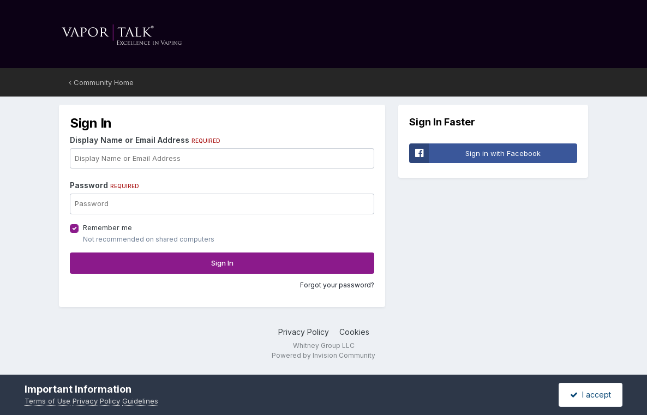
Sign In (222, 262)
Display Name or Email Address (145, 140)
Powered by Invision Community (323, 355)
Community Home (101, 82)
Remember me (107, 227)
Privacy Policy (303, 331)
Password (104, 185)
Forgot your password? (337, 285)
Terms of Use (47, 400)
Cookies (354, 331)
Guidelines (140, 400)
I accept (590, 394)
